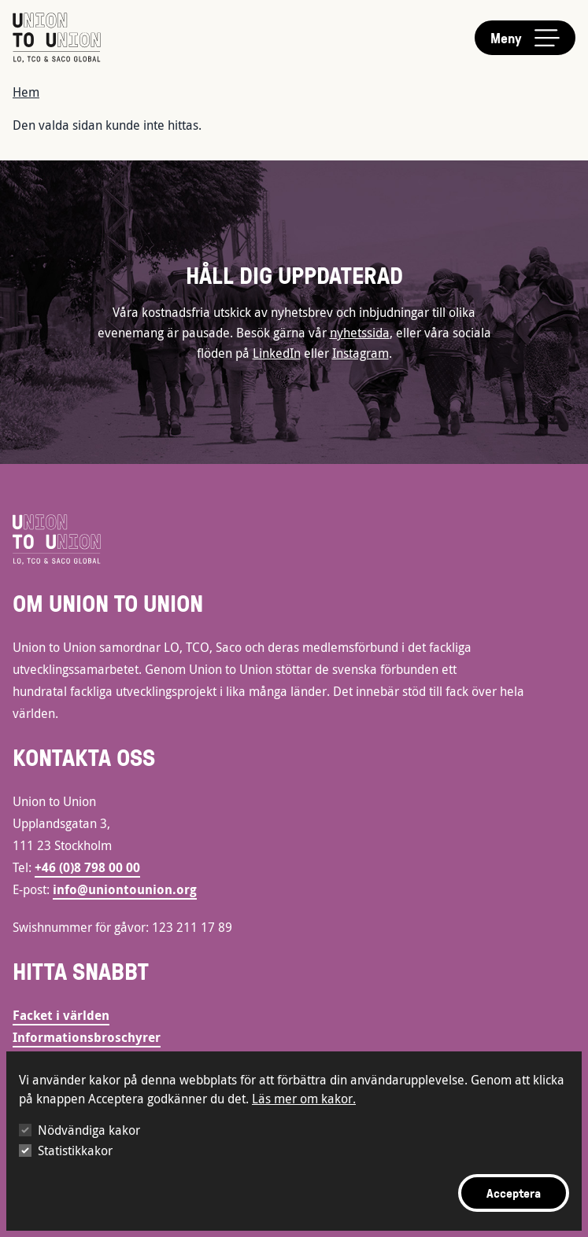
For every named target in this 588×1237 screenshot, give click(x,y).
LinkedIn (277, 353)
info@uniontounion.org (125, 889)
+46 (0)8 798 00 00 (87, 867)
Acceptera (513, 1193)
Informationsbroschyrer (87, 1037)
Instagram (360, 353)
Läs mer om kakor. (304, 1098)
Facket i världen (61, 1015)
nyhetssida (360, 332)
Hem (26, 92)
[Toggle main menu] (525, 37)
